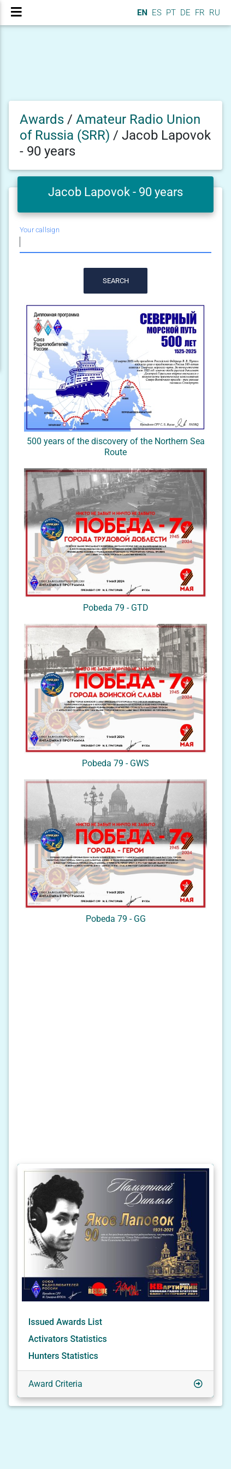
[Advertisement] (115, 1046)
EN (141, 13)
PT (170, 13)
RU (214, 13)
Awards (42, 119)
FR (199, 13)
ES (156, 13)
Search (116, 281)
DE (184, 13)
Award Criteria (55, 1384)
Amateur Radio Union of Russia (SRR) (110, 127)
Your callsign (40, 230)
